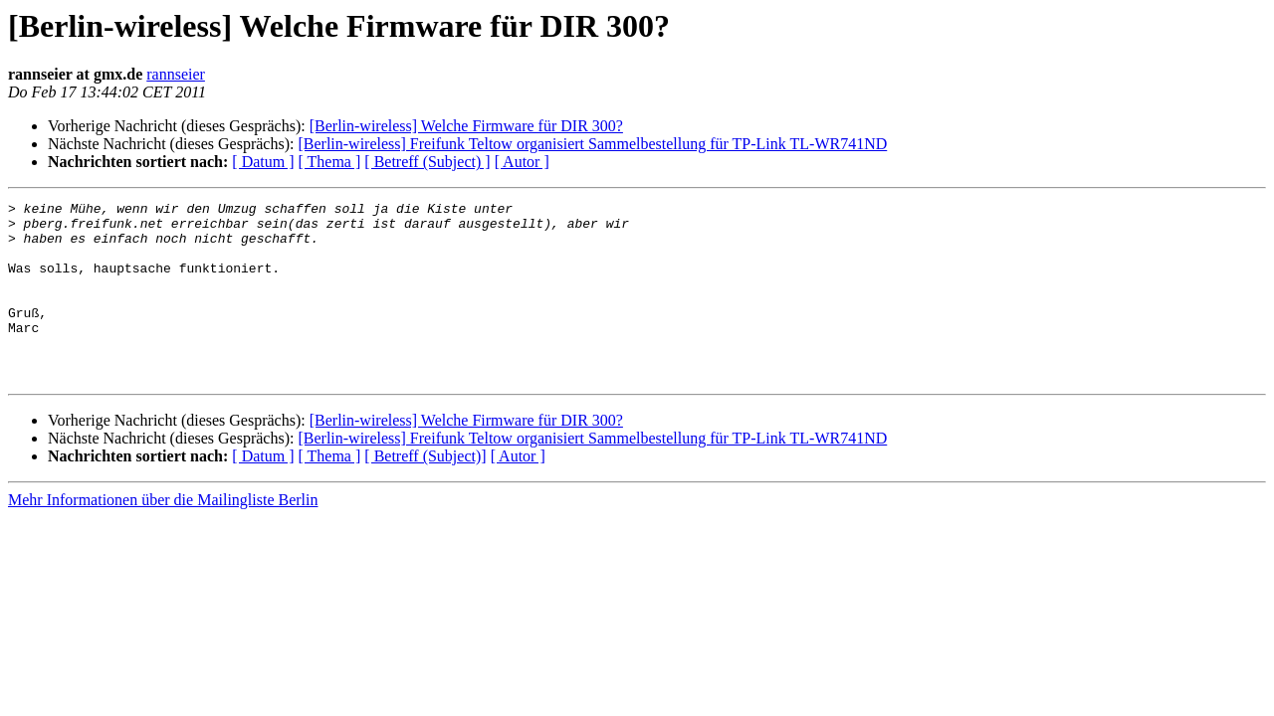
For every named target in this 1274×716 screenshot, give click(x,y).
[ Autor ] (522, 161)
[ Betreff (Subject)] (425, 491)
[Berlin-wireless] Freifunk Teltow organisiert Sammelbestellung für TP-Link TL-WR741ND (592, 143)
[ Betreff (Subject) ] (427, 161)
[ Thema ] (330, 161)
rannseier (175, 74)
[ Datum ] (263, 161)
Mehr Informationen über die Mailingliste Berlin (163, 535)
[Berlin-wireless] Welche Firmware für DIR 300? (466, 125)
